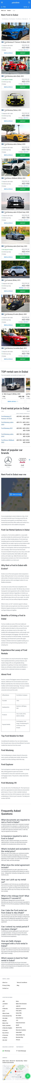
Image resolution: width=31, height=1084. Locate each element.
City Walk (4, 1018)
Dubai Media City (20, 1035)
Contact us (5, 988)
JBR (3, 1001)
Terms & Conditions (22, 982)
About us (4, 982)
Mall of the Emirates (21, 1003)
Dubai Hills (19, 1013)
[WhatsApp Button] (27, 1076)
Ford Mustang (5, 19)
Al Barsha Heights (7, 1028)
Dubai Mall (19, 1032)
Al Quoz (18, 1039)
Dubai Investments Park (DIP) (21, 1009)
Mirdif (17, 1025)
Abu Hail (4, 1040)
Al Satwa (4, 1037)
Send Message (21, 1050)
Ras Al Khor (5, 1032)
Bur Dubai (18, 1015)
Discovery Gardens (21, 1030)
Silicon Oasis (5, 1013)
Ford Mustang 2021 (7, 428)
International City (7, 1015)
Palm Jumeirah (6, 1025)
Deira (17, 1001)
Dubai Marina (19, 1018)
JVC (17, 1020)
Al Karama (5, 1035)
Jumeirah (5, 1003)
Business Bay (19, 1037)
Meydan (4, 1020)
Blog (18, 985)
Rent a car (3, 10)
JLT (3, 1006)
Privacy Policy (6, 985)
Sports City (19, 1027)
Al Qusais (5, 1030)
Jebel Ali (18, 1006)
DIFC (3, 1011)
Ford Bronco (19, 19)
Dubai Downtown (20, 1022)
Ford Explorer (12, 19)
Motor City (5, 1023)
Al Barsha (5, 1008)
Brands (9, 10)
